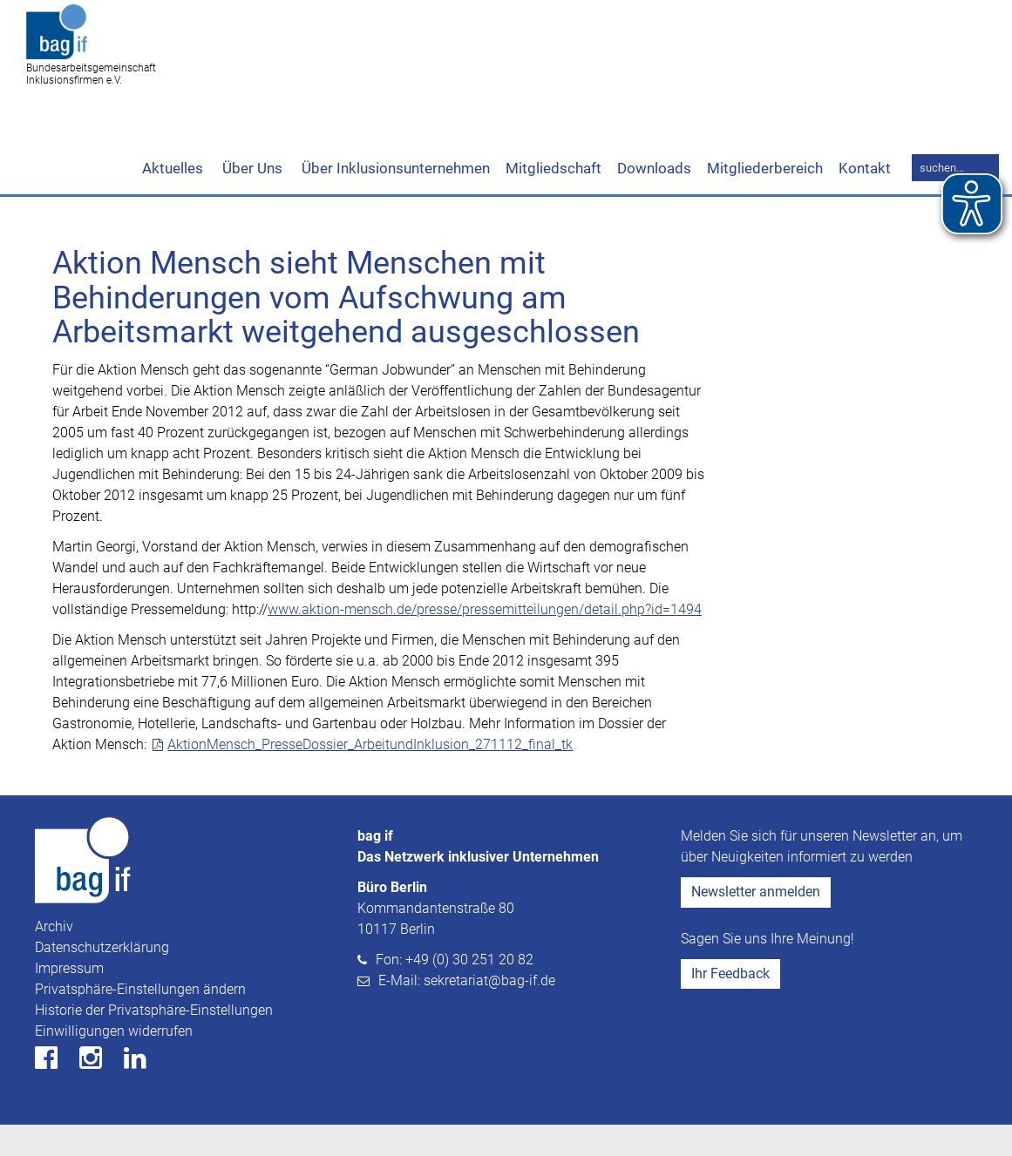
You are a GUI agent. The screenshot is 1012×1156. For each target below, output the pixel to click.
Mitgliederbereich (765, 199)
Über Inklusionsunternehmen (394, 199)
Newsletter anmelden (755, 923)
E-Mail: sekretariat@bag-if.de (466, 1012)
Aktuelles (172, 199)
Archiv (54, 958)
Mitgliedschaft (553, 199)
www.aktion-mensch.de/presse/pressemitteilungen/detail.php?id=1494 (485, 640)
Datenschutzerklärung (102, 978)
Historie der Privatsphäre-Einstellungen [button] (154, 1041)
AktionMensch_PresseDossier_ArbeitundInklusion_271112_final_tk (370, 775)
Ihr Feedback (730, 1005)
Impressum (69, 999)
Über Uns (250, 199)
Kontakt (865, 199)
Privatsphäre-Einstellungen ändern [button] (140, 1020)
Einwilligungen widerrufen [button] (114, 1062)
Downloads (654, 199)
